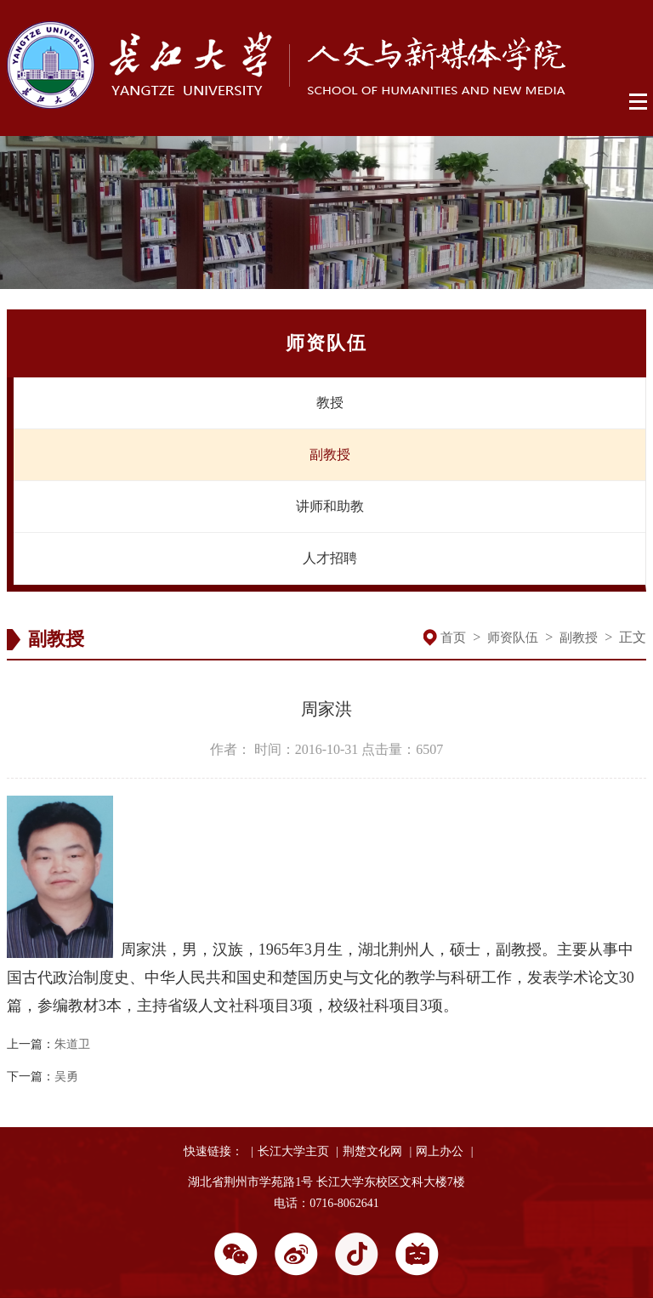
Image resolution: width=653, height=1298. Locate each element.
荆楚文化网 (372, 1151)
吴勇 (66, 1076)
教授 (330, 402)
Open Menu (639, 102)
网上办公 (439, 1151)
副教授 (329, 454)
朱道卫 (72, 1044)
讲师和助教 (330, 506)
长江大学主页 (293, 1151)
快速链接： (213, 1151)
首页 (453, 637)
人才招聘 (330, 558)
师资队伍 (512, 637)
